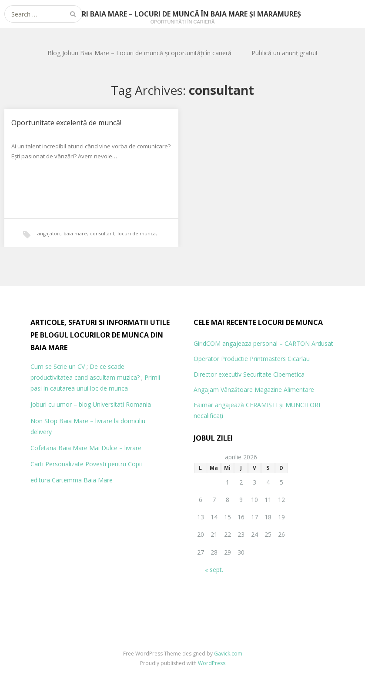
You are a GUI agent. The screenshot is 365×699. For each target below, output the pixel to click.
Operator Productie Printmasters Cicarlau (252, 359)
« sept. (214, 569)
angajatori (48, 233)
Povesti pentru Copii (113, 464)
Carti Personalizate (57, 464)
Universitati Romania (122, 404)
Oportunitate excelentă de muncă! (66, 122)
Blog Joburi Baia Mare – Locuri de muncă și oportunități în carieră (139, 53)
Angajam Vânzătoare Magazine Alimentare (254, 389)
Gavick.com (228, 653)
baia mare (75, 233)
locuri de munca (136, 233)
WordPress (211, 663)
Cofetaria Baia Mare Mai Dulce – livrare (85, 448)
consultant (102, 233)
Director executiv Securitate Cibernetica (249, 374)
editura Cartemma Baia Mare (71, 480)
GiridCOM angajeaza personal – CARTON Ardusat (263, 343)
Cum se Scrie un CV (57, 366)
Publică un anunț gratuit (284, 53)
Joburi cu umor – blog (60, 404)
